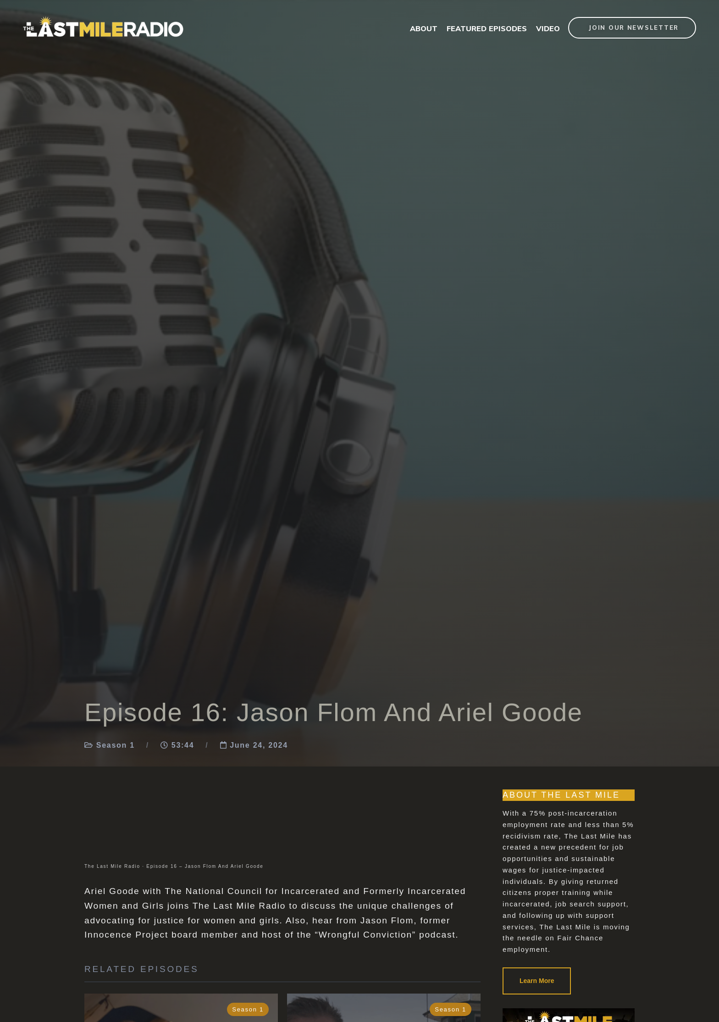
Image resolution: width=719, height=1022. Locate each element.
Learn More (537, 980)
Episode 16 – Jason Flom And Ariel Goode (204, 866)
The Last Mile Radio (112, 866)
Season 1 (115, 745)
